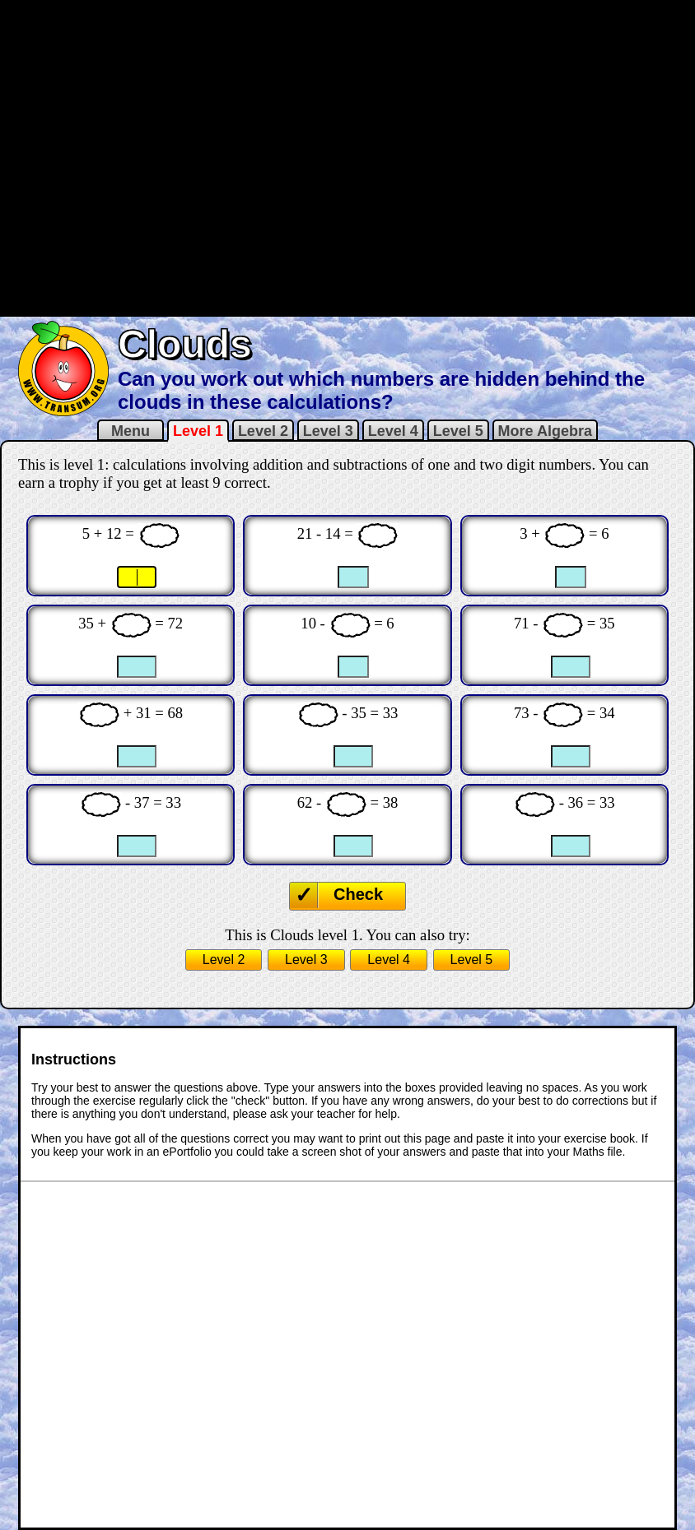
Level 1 (198, 431)
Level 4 (393, 431)
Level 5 (458, 431)
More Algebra (545, 431)
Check (358, 894)
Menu (130, 431)
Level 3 (328, 431)
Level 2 (263, 431)
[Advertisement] (199, 156)
